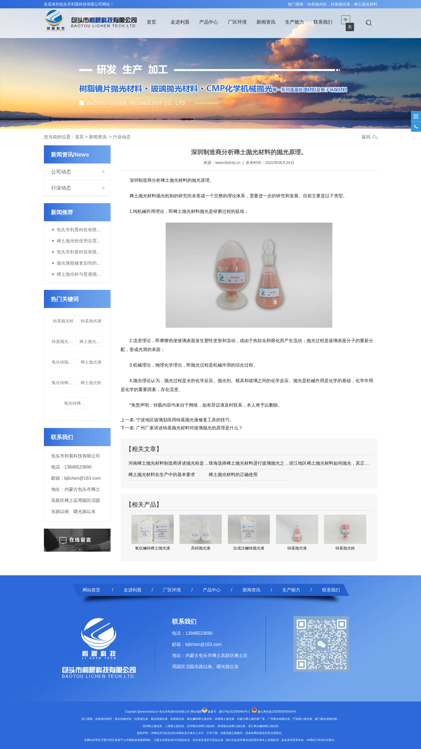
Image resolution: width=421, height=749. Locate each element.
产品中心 (208, 22)
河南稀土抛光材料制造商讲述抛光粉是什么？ (168, 463)
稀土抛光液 (91, 362)
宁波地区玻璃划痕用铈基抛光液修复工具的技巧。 (184, 419)
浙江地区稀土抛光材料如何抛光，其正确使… (329, 463)
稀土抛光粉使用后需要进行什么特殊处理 (80, 240)
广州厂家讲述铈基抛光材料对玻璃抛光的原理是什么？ (189, 427)
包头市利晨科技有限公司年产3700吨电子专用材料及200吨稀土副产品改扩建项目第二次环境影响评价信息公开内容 (80, 229)
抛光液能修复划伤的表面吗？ (80, 263)
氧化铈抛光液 (63, 362)
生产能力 (294, 22)
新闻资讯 (265, 22)
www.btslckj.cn (227, 162)
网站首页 (91, 590)
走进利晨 (180, 22)
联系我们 (322, 22)
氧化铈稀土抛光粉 (63, 382)
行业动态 (61, 188)
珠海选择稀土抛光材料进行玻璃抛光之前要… (249, 463)
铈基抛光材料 (63, 341)
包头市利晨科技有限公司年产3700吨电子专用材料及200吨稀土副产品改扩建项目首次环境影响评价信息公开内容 (80, 252)
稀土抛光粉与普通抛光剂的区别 (80, 274)
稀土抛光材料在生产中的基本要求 (161, 474)
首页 (151, 22)
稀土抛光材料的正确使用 (233, 474)
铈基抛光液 (91, 320)
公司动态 (61, 172)
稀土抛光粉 (91, 382)
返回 (366, 137)
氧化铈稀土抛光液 (76, 403)
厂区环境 (237, 22)
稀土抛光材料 (91, 341)
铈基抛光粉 (63, 320)
